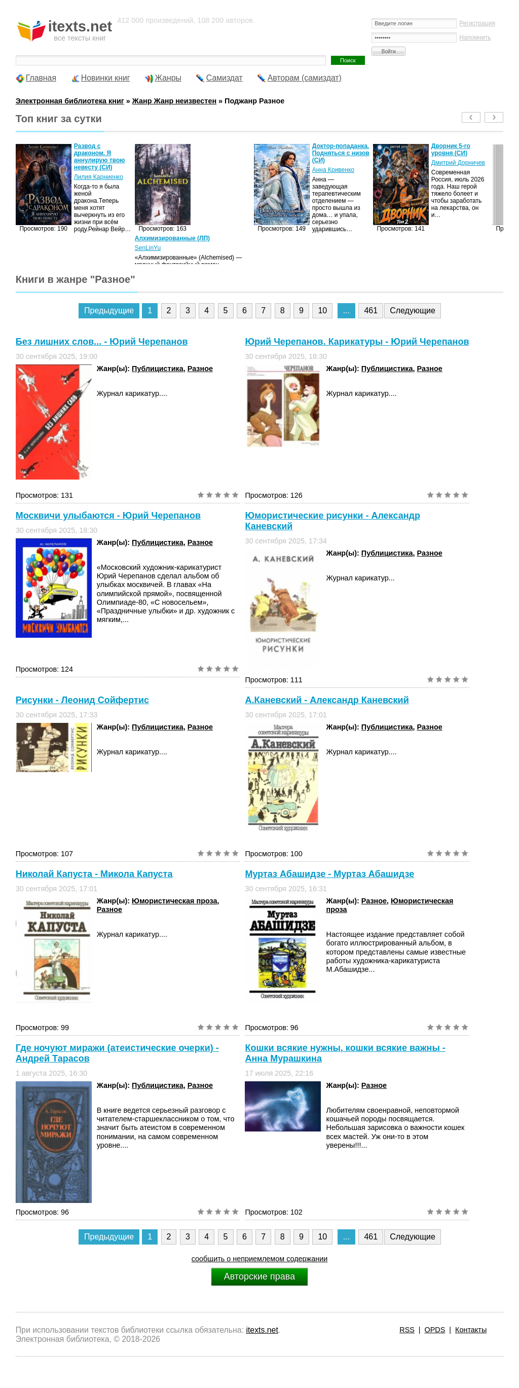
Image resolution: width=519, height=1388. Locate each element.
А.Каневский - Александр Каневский (327, 700)
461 (371, 310)
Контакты (471, 1330)
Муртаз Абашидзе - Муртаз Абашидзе (329, 874)
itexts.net (262, 1330)
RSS (407, 1330)
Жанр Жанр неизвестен (174, 101)
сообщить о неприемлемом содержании (260, 1259)
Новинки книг (105, 78)
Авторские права (259, 1276)
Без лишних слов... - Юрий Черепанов (102, 342)
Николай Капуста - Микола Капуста (94, 874)
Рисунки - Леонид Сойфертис (82, 700)
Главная (41, 78)
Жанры (168, 78)
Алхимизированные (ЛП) (172, 238)
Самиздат (224, 78)
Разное (200, 368)
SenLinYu (148, 247)
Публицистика (157, 368)
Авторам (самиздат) (305, 78)
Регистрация (477, 23)
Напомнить (475, 37)
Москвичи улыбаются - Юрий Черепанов (108, 515)
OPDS (435, 1330)
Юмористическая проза (174, 901)
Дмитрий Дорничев (458, 162)
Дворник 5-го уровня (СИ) (450, 149)
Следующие (412, 310)
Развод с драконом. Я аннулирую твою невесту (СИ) (99, 156)
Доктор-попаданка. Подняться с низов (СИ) (340, 153)
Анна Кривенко (333, 169)
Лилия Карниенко (98, 176)
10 (322, 310)
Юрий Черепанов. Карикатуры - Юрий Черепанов (357, 342)
